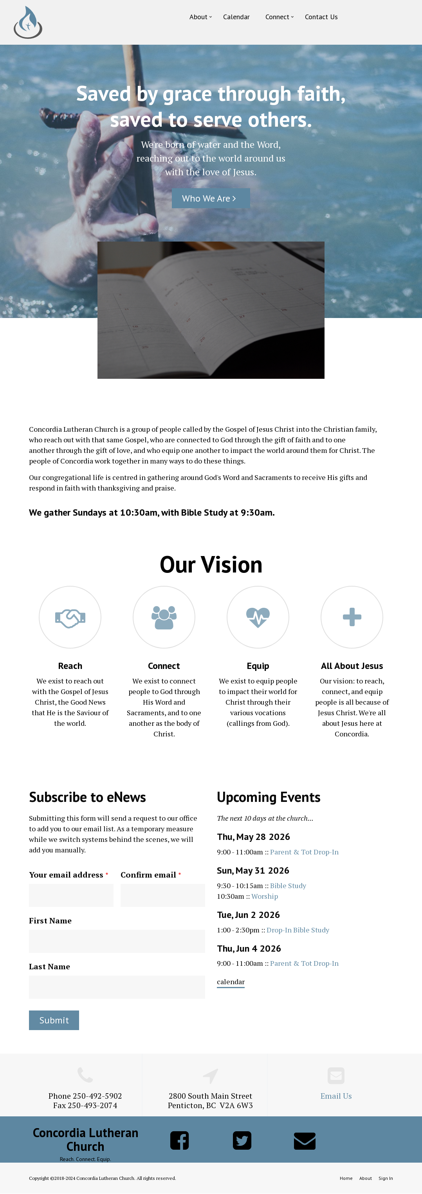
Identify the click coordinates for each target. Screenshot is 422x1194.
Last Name (49, 966)
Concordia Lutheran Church (86, 1139)
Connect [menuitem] (280, 18)
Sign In (386, 1178)
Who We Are (211, 198)
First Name (50, 920)
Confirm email (148, 874)
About (365, 1178)
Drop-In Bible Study (298, 929)
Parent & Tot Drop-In (304, 851)
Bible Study (288, 885)
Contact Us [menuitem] (321, 16)
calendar (231, 981)
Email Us (336, 1095)
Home (346, 1178)
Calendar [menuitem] (236, 16)
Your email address (66, 874)
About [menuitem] (201, 18)
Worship (264, 896)
